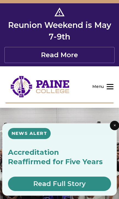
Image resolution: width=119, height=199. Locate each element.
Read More (59, 55)
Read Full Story (59, 184)
